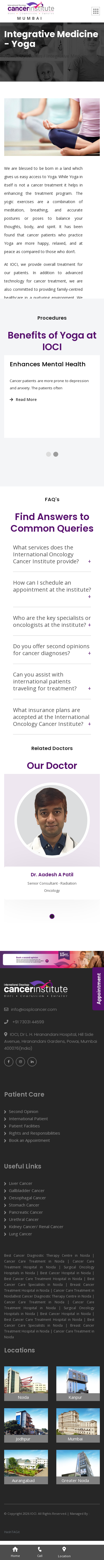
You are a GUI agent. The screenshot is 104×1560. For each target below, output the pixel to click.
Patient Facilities (24, 1145)
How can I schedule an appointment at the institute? (52, 599)
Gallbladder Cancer (27, 1209)
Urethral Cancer (24, 1238)
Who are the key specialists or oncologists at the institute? (52, 634)
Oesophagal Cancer (27, 1217)
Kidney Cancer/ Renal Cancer (36, 1245)
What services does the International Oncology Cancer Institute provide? (46, 566)
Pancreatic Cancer (26, 1231)
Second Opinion (23, 1130)
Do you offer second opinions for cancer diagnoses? (51, 662)
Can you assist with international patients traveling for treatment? (45, 694)
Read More (23, 405)
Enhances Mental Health (48, 370)
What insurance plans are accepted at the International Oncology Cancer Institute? (51, 729)
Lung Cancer (20, 1253)
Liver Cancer (20, 1202)
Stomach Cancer (24, 1224)
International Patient (28, 1137)
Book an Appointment (29, 1159)
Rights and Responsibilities (34, 1152)
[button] (48, 460)
